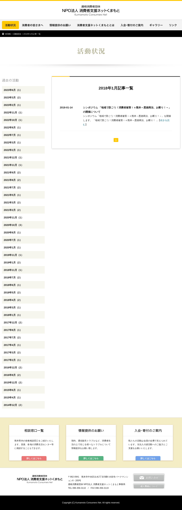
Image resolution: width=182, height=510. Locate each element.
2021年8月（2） (13, 180)
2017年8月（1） (13, 330)
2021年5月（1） (13, 195)
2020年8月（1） (13, 232)
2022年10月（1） (14, 120)
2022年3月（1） (13, 142)
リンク (173, 25)
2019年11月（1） (14, 255)
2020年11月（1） (14, 217)
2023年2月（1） (13, 105)
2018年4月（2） (13, 300)
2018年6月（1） (13, 285)
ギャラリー (156, 25)
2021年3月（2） (13, 202)
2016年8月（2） (13, 375)
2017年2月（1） (13, 360)
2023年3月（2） (13, 97)
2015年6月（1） (13, 390)
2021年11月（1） (14, 165)
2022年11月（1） (14, 112)
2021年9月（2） (13, 172)
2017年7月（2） (13, 337)
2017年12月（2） (14, 322)
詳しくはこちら (34, 458)
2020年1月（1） (13, 247)
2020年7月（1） (13, 240)
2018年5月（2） (13, 292)
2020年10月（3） (14, 225)
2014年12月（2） (14, 405)
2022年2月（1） (13, 150)
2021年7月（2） (13, 187)
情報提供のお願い (60, 25)
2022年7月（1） (13, 135)
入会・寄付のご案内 (132, 25)
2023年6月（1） (13, 90)
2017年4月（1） (13, 345)
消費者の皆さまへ (32, 25)
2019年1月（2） (13, 262)
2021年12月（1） (14, 157)
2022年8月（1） (13, 127)
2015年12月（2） (14, 382)
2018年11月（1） (14, 270)
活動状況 (10, 25)
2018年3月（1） (13, 307)
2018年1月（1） (13, 315)
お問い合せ (149, 477)
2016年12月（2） (14, 367)
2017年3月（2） (13, 352)
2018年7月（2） (13, 277)
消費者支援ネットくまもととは (96, 25)
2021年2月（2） (13, 210)
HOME (8, 34)
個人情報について (149, 486)
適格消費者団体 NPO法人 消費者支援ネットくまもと (40, 479)
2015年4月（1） (13, 397)
